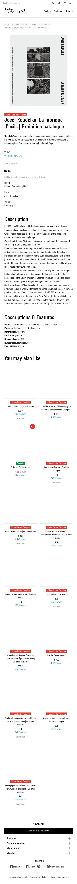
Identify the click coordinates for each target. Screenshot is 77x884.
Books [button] (46, 11)
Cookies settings (63, 877)
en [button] (70, 3)
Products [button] (58, 11)
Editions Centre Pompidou (15, 186)
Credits (25, 877)
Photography (10, 205)
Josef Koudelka (11, 196)
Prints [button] (68, 11)
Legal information (14, 877)
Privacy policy (35, 877)
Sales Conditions (48, 877)
